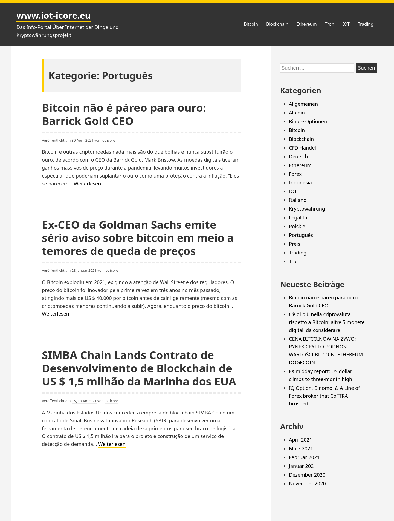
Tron (329, 24)
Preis (294, 244)
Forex (295, 174)
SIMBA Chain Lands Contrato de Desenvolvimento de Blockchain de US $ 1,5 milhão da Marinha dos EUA (139, 368)
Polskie (297, 226)
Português (301, 235)
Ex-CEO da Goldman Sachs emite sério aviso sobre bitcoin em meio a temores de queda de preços (138, 237)
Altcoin (297, 112)
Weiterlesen (87, 183)
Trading (365, 24)
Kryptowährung (307, 208)
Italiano (297, 200)
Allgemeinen (303, 104)
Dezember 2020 (307, 474)
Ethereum (307, 24)
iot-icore (108, 140)
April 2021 (300, 439)
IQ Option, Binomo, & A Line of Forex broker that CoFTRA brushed (324, 396)
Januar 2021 (303, 466)
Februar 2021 (304, 457)
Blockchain (277, 24)
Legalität (299, 217)
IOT (346, 24)
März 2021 (301, 448)
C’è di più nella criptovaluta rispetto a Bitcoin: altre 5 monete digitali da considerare (327, 322)
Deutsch (298, 156)
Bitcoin (251, 24)
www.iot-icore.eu (53, 15)
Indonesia (300, 182)
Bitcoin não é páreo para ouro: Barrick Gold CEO (124, 114)
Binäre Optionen (308, 121)
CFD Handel (302, 147)
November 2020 (307, 483)
